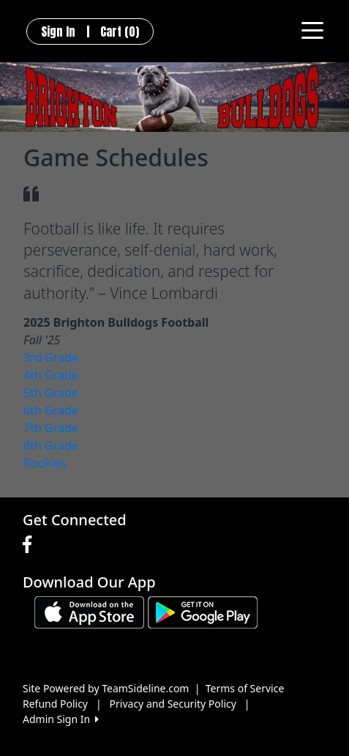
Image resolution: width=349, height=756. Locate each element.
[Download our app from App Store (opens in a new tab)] (89, 611)
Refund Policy (55, 704)
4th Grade (50, 375)
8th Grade (50, 445)
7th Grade (50, 428)
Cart (119, 31)
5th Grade (50, 393)
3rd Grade (50, 357)
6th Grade (50, 410)
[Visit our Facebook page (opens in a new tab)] (31, 545)
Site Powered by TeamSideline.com (106, 688)
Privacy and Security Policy (173, 704)
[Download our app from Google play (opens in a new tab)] (203, 611)
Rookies (45, 463)
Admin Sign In (61, 719)
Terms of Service (245, 688)
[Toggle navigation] (312, 29)
